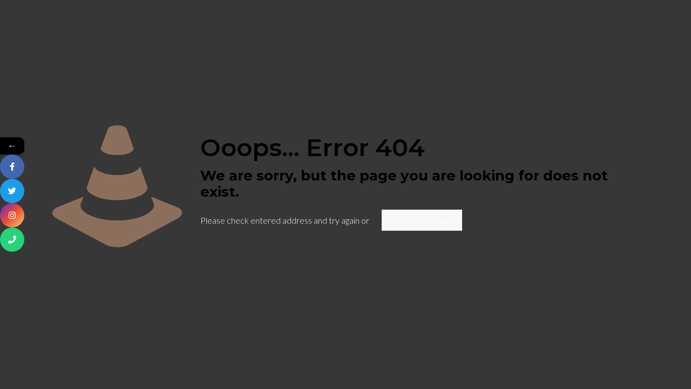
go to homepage (421, 220)
